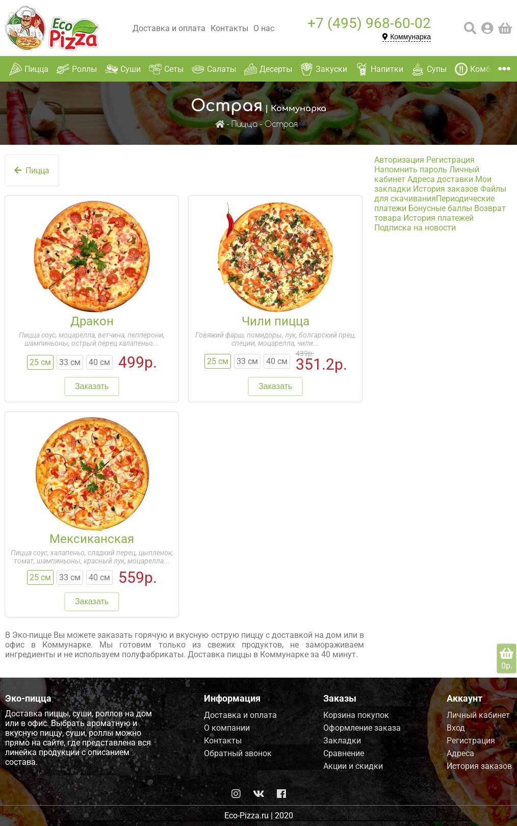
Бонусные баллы (440, 208)
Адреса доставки (440, 179)
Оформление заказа (362, 728)
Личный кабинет (478, 715)
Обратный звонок (238, 753)
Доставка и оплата (169, 28)
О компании (227, 728)
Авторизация (399, 160)
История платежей (438, 218)
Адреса (460, 753)
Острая (281, 124)
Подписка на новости (415, 228)
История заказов (445, 189)
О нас (263, 28)
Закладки (342, 740)
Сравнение (343, 753)
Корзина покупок (356, 715)
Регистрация (450, 160)
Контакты (229, 28)
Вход (456, 728)
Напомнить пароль (410, 169)
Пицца (244, 124)
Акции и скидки (353, 766)
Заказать (92, 386)
